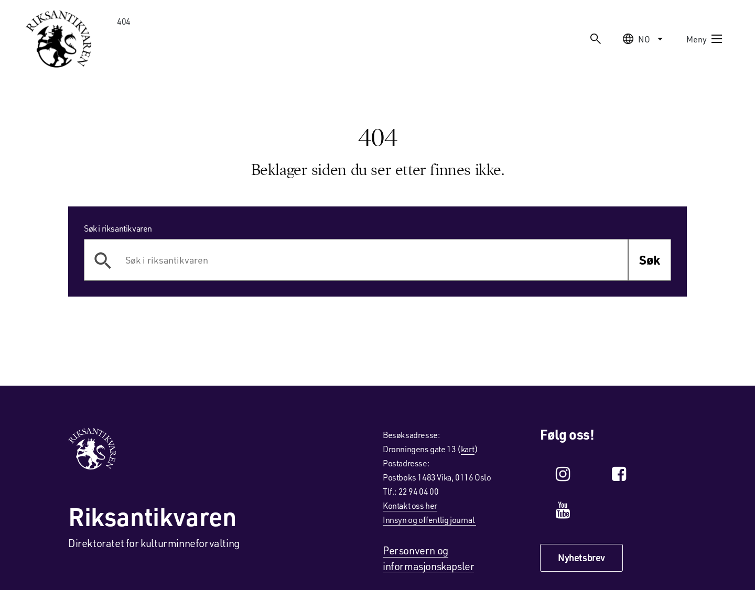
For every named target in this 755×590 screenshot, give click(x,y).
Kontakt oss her (410, 505)
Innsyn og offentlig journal (429, 519)
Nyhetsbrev (581, 557)
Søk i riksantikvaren (118, 228)
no (644, 38)
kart (467, 448)
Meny (704, 38)
